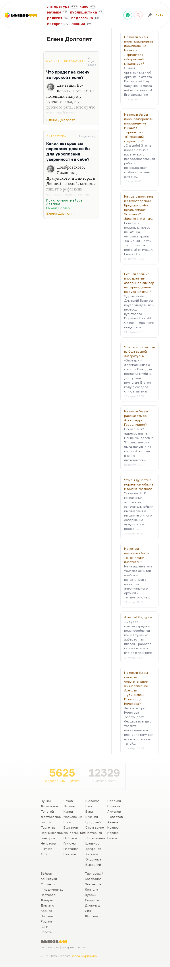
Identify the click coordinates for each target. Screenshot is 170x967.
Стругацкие (94, 827)
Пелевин (113, 806)
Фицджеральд (52, 889)
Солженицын (95, 838)
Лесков (69, 806)
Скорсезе (92, 900)
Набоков (70, 838)
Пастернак (93, 833)
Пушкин (46, 801)
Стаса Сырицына (84, 956)
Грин (88, 806)
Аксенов (92, 854)
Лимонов (114, 811)
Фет (44, 854)
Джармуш (92, 905)
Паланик (47, 916)
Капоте (46, 932)
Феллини (92, 916)
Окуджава (93, 859)
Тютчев (46, 848)
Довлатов (115, 817)
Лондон (47, 900)
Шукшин (91, 817)
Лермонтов (49, 806)
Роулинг (47, 921)
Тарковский (94, 873)
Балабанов (93, 879)
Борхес (46, 911)
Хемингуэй (49, 879)
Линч (89, 911)
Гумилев (70, 843)
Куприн (69, 811)
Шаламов (92, 843)
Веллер (113, 833)
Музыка (53, 61)
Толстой (47, 811)
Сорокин (114, 801)
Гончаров (48, 838)
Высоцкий (93, 864)
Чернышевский (52, 833)
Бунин (90, 811)
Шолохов (92, 801)
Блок (67, 822)
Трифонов (93, 848)
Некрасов (48, 843)
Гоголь (46, 822)
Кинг (44, 926)
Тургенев (48, 827)
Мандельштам (74, 833)
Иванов (113, 827)
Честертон (49, 895)
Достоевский (51, 817)
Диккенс (47, 905)
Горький (70, 854)
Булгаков (71, 827)
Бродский (93, 822)
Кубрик (90, 895)
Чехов (68, 801)
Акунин (112, 822)
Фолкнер (48, 884)
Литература (74, 61)
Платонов (71, 848)
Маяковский (73, 817)
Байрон (46, 873)
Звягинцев (93, 884)
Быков (112, 838)
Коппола (91, 889)
